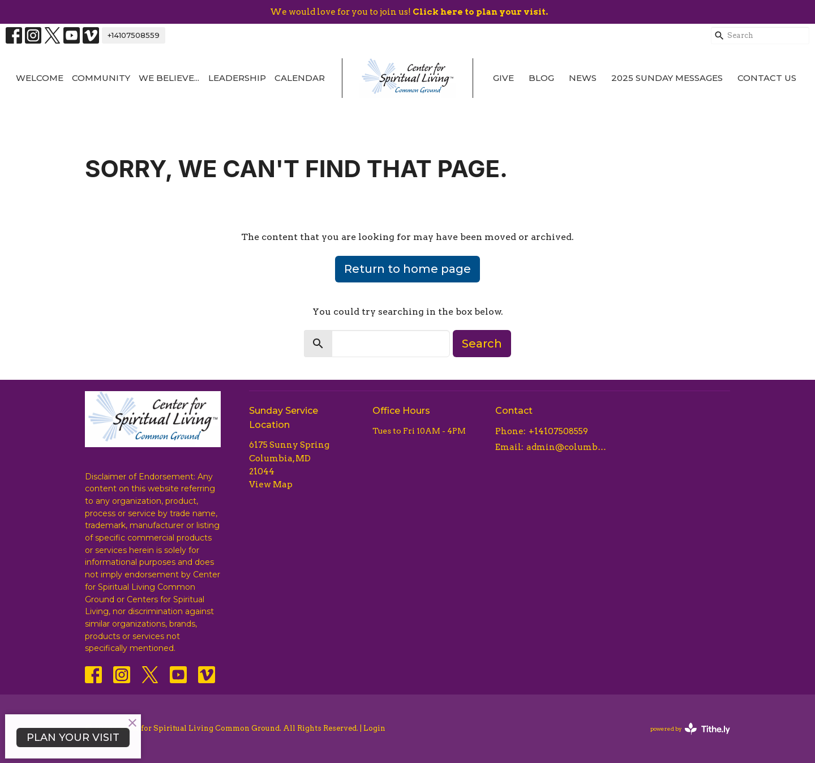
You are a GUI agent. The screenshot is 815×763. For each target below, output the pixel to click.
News (583, 77)
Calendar (299, 77)
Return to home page (407, 269)
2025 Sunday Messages (667, 77)
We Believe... (169, 77)
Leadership (237, 77)
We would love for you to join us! (409, 12)
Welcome (39, 77)
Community (101, 77)
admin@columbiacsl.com (566, 447)
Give (503, 77)
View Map (271, 484)
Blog (541, 77)
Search (482, 343)
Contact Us (766, 77)
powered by (690, 729)
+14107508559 (134, 35)
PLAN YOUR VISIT (73, 737)
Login (374, 728)
